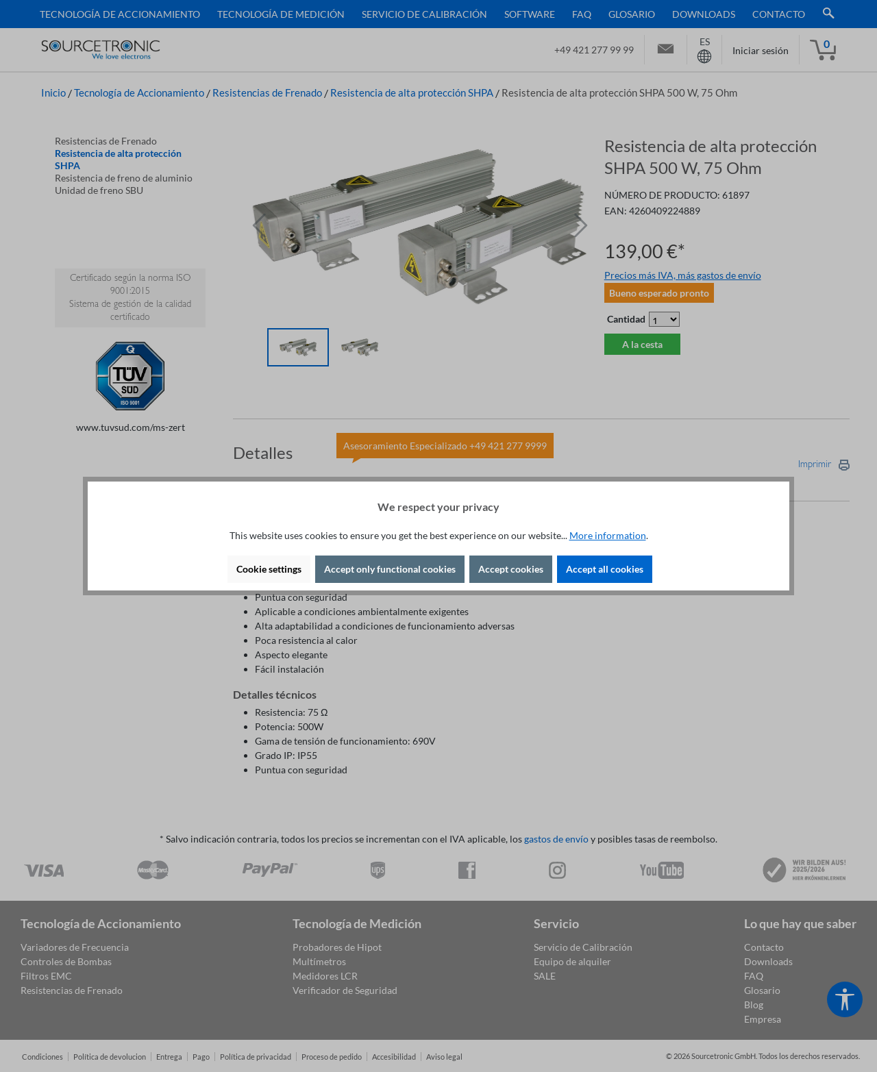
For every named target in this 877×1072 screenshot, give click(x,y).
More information (607, 535)
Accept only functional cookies (390, 569)
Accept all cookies (604, 569)
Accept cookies (510, 569)
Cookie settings (268, 569)
